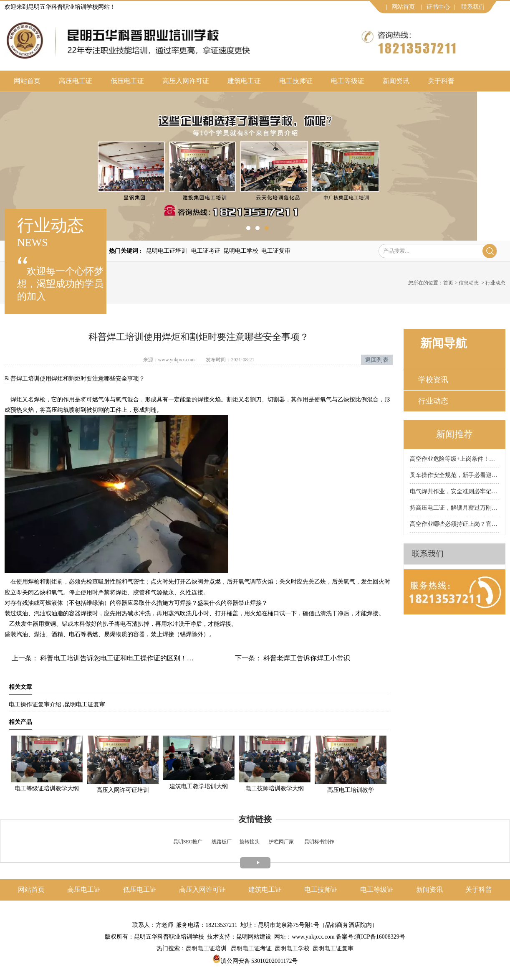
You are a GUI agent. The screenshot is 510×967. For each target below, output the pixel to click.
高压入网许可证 (185, 80)
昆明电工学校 (240, 251)
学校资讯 (433, 380)
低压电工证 (127, 80)
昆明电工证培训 (166, 251)
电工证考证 (205, 251)
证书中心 (438, 7)
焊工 (22, 379)
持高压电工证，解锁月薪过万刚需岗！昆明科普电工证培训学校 (454, 508)
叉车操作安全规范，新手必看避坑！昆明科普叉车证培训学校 (454, 475)
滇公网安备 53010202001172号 (255, 961)
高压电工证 (75, 80)
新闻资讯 (396, 80)
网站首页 (403, 7)
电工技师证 (296, 80)
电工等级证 (347, 80)
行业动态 (433, 401)
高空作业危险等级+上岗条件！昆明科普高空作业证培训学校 (454, 459)
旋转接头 (250, 842)
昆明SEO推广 (188, 842)
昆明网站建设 (253, 937)
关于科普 (441, 80)
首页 (448, 283)
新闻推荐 (454, 434)
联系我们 (473, 7)
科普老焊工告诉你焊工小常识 (306, 658)
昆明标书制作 (319, 842)
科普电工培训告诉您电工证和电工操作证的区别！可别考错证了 (132, 658)
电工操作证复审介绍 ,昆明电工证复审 (57, 704)
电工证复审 (275, 251)
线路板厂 (222, 842)
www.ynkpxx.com (176, 360)
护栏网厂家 (281, 842)
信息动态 (469, 283)
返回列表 (377, 360)
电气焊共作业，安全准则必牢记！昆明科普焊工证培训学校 (454, 491)
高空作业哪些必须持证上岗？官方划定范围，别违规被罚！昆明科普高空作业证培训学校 (454, 524)
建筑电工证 (244, 80)
